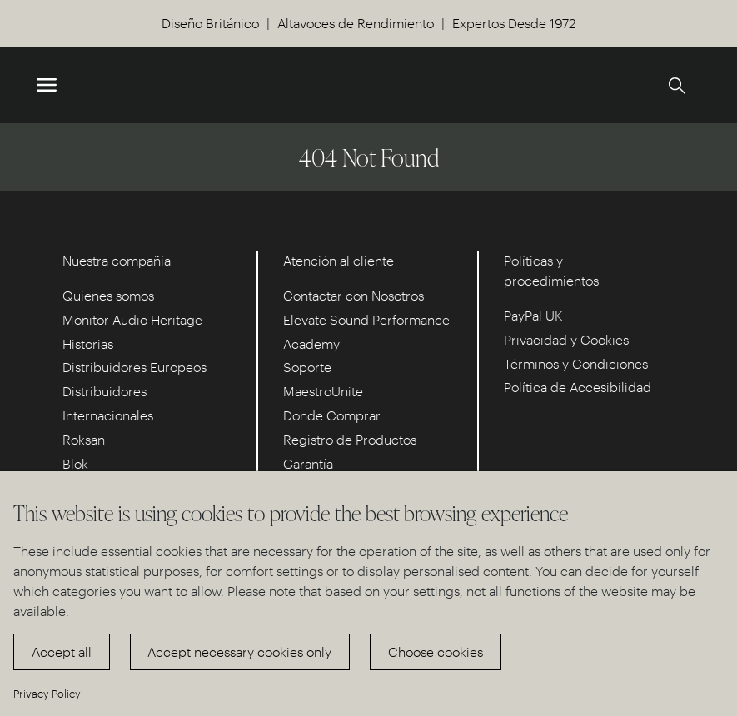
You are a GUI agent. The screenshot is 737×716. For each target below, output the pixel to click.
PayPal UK (533, 315)
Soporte (307, 367)
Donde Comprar (332, 415)
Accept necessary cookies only (239, 651)
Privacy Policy (47, 693)
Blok (75, 463)
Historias (87, 343)
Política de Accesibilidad (577, 387)
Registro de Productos (349, 439)
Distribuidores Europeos (134, 367)
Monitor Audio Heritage (132, 319)
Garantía (308, 463)
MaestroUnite (323, 391)
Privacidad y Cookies (566, 339)
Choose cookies (435, 651)
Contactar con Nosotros (353, 295)
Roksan (83, 439)
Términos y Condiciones (576, 363)
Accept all (62, 651)
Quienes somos (108, 295)
